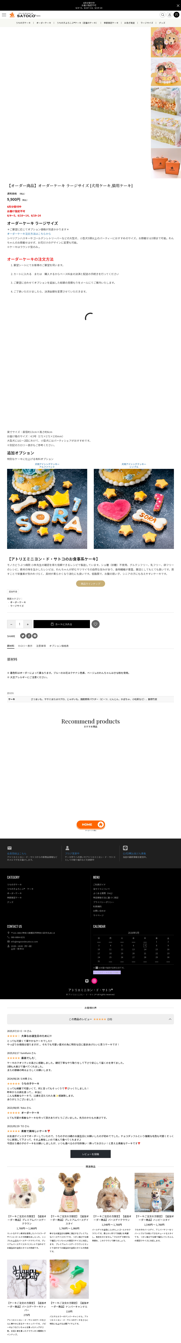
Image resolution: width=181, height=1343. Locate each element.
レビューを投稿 (90, 1154)
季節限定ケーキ (111, 22)
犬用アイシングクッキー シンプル (134, 465)
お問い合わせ (99, 910)
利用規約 (97, 906)
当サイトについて (101, 888)
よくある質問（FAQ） (103, 893)
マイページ (98, 915)
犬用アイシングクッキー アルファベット (47, 465)
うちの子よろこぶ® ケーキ (20, 888)
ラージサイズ (147, 22)
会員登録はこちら (16, 853)
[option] (133, 947)
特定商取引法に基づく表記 (105, 897)
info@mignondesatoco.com (24, 941)
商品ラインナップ (90, 583)
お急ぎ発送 (129, 22)
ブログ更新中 (72, 853)
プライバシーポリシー (103, 902)
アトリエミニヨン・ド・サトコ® (90, 990)
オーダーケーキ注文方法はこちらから (29, 234)
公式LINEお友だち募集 (134, 853)
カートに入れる (63, 624)
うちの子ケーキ (23, 22)
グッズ (162, 22)
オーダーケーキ (43, 22)
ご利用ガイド (99, 884)
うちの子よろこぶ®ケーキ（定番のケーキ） (77, 22)
